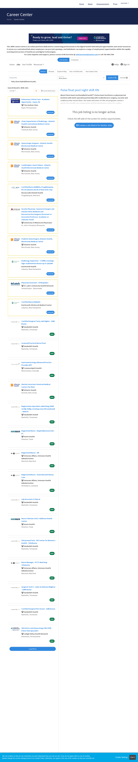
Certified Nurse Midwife (30, 302)
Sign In (125, 64)
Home (81, 4)
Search (43, 71)
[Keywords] (33, 77)
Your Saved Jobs (92, 71)
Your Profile (27, 64)
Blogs (115, 4)
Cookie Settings (121, 757)
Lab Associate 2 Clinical (30, 499)
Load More (33, 649)
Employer (75, 60)
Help (115, 64)
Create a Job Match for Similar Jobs (94, 125)
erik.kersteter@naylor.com (87, 54)
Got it (132, 757)
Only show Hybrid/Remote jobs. (23, 81)
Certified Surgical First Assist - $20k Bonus (38, 609)
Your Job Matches (76, 71)
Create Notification (48, 91)
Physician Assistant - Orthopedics (34, 283)
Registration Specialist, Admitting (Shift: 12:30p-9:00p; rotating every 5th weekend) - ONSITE (38, 409)
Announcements (103, 4)
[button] (124, 77)
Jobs (18, 64)
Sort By (12, 91)
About (90, 4)
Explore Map (62, 71)
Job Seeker (63, 60)
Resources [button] (38, 64)
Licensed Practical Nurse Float (33, 343)
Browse (51, 71)
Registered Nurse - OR (30, 453)
